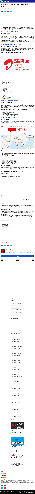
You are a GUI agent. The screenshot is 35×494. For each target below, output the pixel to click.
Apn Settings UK (15, 343)
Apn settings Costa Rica (16, 416)
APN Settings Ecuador (16, 383)
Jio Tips (17, 309)
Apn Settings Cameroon (16, 404)
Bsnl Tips (13, 309)
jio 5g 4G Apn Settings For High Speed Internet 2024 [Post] (16, 446)
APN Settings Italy (15, 365)
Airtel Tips (13, 306)
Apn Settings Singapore (16, 395)
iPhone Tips (21, 309)
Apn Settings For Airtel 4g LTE (10, 117)
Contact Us (13, 491)
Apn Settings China (15, 374)
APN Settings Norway (16, 400)
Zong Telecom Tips (15, 313)
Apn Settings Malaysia (16, 355)
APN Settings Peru (15, 367)
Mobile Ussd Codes (20, 303)
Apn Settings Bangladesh (17, 353)
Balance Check (18, 306)
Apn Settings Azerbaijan (16, 369)
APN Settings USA (15, 337)
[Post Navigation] (17, 260)
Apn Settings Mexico (16, 409)
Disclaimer (8, 491)
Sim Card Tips (14, 307)
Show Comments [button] (17, 256)
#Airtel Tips (7, 242)
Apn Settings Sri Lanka (16, 360)
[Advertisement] (17, 20)
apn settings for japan (16, 362)
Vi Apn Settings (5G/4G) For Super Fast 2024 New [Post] (17, 431)
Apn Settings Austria (16, 351)
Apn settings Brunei (15, 414)
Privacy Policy (18, 491)
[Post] (17, 426)
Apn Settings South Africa (17, 379)
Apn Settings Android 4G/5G (30, 492)
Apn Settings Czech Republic (17, 376)
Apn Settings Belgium (16, 358)
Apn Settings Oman (15, 411)
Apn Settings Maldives (16, 388)
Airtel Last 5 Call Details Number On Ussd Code (13, 44)
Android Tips (14, 303)
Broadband (20, 310)
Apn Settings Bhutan (16, 386)
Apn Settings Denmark (16, 344)
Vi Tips (18, 307)
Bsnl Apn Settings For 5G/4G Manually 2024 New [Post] (16, 461)
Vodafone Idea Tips (15, 315)
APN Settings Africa (15, 381)
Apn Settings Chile (15, 372)
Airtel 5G (2, 35)
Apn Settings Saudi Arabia (17, 393)
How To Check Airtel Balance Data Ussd (12, 100)
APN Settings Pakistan (16, 402)
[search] (23, 298)
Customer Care (14, 310)
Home (1, 491)
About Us (4, 491)
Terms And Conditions (25, 491)
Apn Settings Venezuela (16, 397)
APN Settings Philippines (16, 348)
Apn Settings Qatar (15, 390)
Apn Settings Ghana (16, 407)
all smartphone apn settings (16, 312)
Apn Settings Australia (16, 339)
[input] (17, 298)
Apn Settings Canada (16, 341)
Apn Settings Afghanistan (17, 346)
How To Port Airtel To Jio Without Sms (11, 31)
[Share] (2, 11)
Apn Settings (14, 350)
